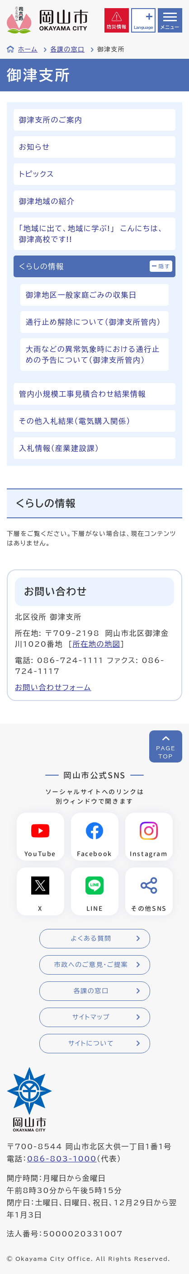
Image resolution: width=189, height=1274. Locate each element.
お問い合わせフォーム (53, 687)
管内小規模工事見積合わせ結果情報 (82, 394)
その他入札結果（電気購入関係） (75, 421)
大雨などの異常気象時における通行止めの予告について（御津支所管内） (93, 355)
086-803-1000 (62, 1158)
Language (143, 27)
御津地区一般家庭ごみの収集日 (81, 294)
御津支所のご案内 (50, 119)
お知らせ (34, 147)
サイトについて (91, 1043)
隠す (164, 266)
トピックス (36, 174)
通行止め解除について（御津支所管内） (93, 322)
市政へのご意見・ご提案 (91, 964)
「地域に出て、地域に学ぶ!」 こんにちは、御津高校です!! (91, 234)
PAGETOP (165, 752)
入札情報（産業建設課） (59, 448)
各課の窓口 (67, 49)
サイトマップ (91, 1017)
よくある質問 (91, 938)
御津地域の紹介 (47, 201)
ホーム (28, 49)
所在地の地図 (97, 644)
